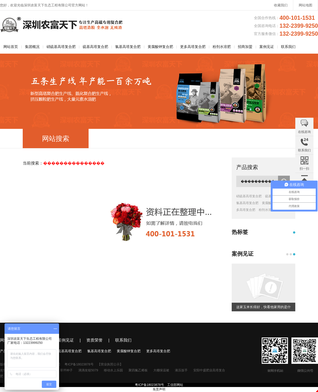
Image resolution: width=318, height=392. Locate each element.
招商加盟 (245, 47)
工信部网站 (175, 385)
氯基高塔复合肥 (128, 47)
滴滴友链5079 (88, 370)
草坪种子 (66, 370)
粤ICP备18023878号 (79, 364)
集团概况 (32, 47)
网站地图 (305, 5)
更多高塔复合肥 (193, 47)
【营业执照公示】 (110, 364)
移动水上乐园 (113, 370)
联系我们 (288, 47)
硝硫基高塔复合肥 (61, 47)
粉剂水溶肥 (222, 47)
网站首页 (10, 47)
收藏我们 (281, 5)
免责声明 (159, 389)
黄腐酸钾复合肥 (160, 47)
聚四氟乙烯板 (138, 370)
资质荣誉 (94, 340)
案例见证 (266, 47)
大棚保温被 (161, 370)
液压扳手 (181, 370)
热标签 (240, 232)
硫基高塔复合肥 (95, 47)
